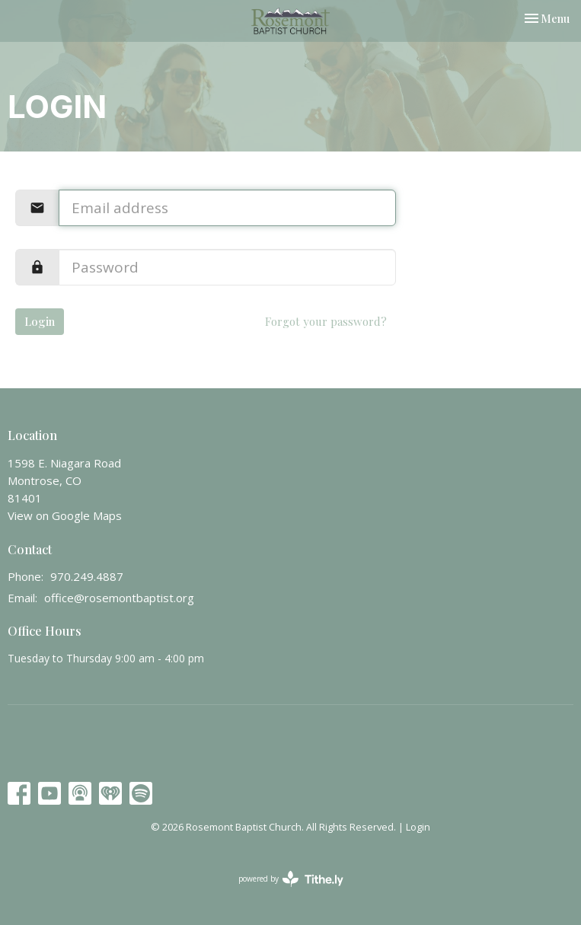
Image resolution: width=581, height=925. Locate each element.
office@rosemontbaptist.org (119, 597)
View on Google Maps (65, 515)
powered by (290, 879)
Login (39, 321)
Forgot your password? (326, 321)
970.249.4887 (86, 576)
